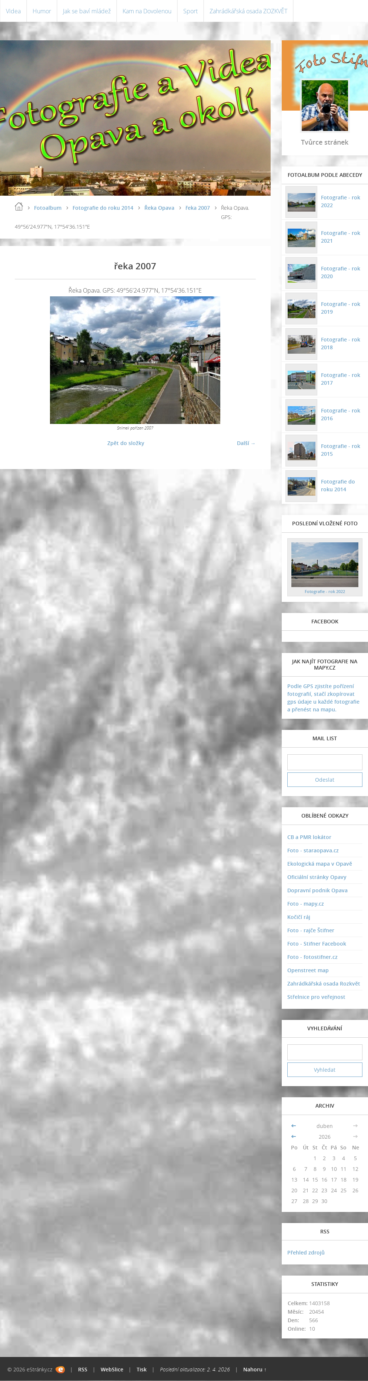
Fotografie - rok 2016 (340, 414)
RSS (82, 1369)
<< (294, 1125)
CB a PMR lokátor (309, 837)
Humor (42, 11)
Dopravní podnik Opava (317, 890)
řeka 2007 (197, 208)
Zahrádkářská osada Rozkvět (323, 983)
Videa (13, 11)
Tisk (142, 1369)
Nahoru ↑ (255, 1369)
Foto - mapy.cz (305, 903)
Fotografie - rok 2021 (340, 236)
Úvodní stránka (19, 206)
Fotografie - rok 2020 (340, 272)
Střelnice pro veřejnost (316, 997)
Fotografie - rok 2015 (340, 449)
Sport (190, 11)
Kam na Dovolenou (147, 11)
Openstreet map (308, 970)
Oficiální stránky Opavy (317, 877)
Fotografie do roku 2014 (103, 208)
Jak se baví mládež (87, 11)
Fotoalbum (47, 208)
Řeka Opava (159, 208)
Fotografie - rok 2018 (340, 343)
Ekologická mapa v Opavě (319, 864)
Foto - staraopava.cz (313, 850)
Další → (246, 443)
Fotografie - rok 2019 (340, 307)
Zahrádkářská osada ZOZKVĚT (248, 11)
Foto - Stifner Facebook (316, 943)
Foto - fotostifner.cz (312, 957)
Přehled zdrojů (306, 1252)
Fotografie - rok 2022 (340, 201)
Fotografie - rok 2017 (340, 378)
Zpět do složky (125, 443)
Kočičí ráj (298, 917)
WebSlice (112, 1369)
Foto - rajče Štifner (310, 930)
